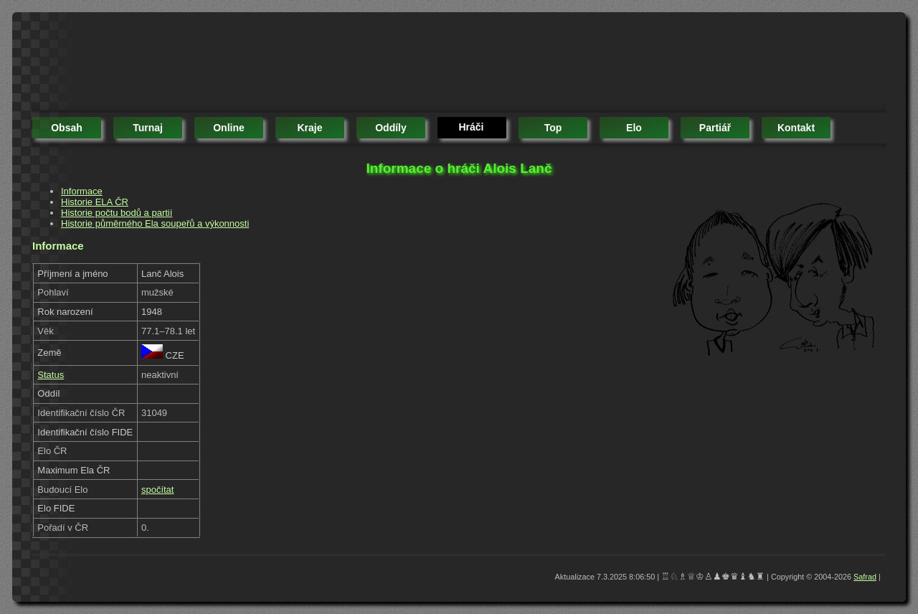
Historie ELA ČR (94, 202)
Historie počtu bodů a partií (116, 212)
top (553, 127)
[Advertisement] (293, 64)
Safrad (864, 576)
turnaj (148, 127)
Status (50, 374)
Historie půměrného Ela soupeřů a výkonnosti (155, 223)
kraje (309, 127)
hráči (470, 127)
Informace (82, 191)
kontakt (796, 127)
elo (634, 127)
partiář (715, 127)
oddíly (391, 127)
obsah (66, 127)
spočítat (157, 489)
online (229, 127)
